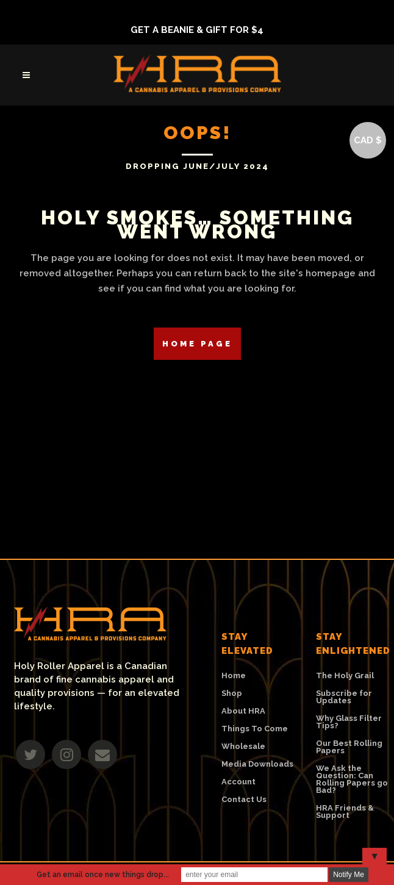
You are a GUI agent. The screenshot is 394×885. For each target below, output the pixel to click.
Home (233, 675)
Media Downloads (257, 764)
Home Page (197, 343)
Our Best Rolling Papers (349, 747)
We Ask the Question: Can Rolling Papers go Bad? (352, 779)
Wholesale (243, 746)
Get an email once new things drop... (103, 874)
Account (238, 782)
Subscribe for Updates (344, 697)
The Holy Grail (345, 675)
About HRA (243, 711)
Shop (231, 693)
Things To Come (254, 729)
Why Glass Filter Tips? (349, 722)
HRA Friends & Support (345, 811)
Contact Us (244, 799)
